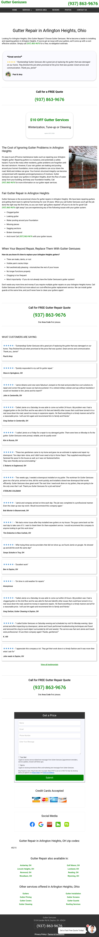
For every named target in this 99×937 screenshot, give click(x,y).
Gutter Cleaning (25, 893)
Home (14, 10)
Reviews (55, 10)
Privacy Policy (36, 761)
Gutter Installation (73, 882)
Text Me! (23, 746)
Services (27, 11)
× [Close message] (84, 928)
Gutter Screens (73, 886)
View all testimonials (49, 653)
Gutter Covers (25, 889)
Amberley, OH (25, 854)
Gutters (26, 882)
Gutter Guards (73, 889)
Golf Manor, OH (73, 854)
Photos (68, 10)
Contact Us (82, 10)
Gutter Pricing (26, 886)
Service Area (41, 10)
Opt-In (22, 754)
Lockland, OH (73, 857)
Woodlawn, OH (26, 865)
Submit (49, 766)
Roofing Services (73, 893)
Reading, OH (73, 861)
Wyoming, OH (73, 865)
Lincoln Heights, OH (25, 857)
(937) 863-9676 (83, 3)
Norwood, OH (25, 861)
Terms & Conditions (48, 761)
